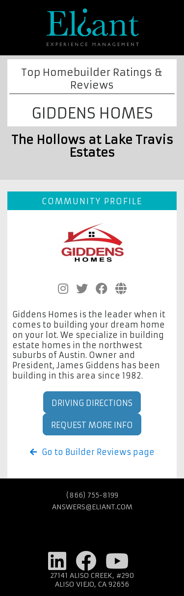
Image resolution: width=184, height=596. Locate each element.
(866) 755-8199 (92, 495)
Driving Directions (92, 403)
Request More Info (92, 425)
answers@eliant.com (92, 506)
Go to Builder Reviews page (92, 452)
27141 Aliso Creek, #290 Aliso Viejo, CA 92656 (92, 580)
